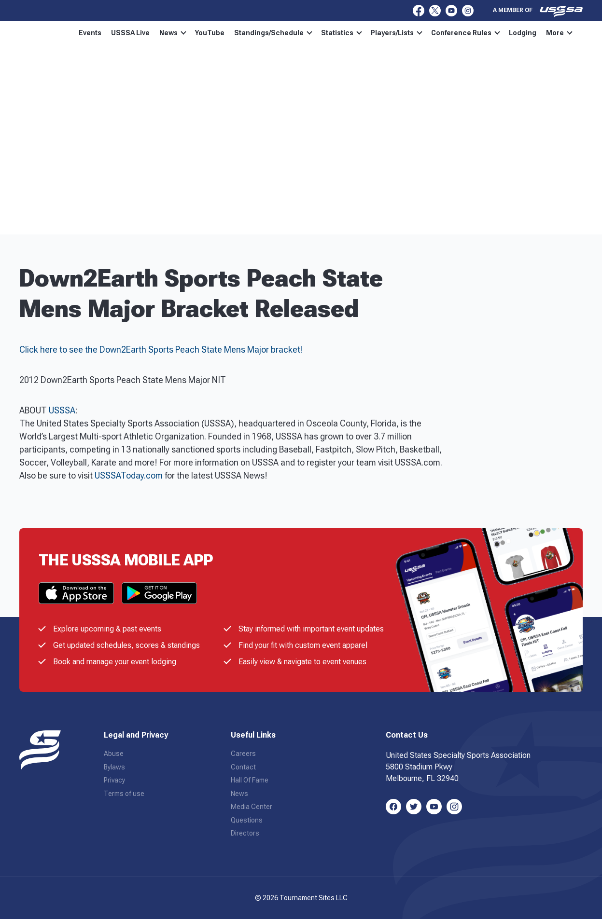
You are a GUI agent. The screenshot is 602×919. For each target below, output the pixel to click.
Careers (243, 753)
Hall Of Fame (249, 780)
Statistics (360, 33)
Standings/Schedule (292, 33)
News (191, 33)
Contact (243, 767)
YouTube (228, 33)
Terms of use (124, 793)
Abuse (114, 753)
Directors (245, 833)
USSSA (62, 410)
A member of (538, 11)
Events (109, 33)
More (541, 33)
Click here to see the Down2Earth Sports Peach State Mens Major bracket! (161, 349)
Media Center (251, 806)
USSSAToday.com (129, 475)
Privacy (114, 780)
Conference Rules (484, 33)
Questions (247, 820)
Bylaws (114, 767)
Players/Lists (415, 33)
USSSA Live (149, 33)
